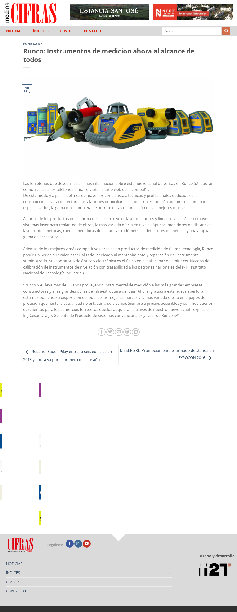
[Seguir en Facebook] (70, 544)
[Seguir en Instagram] (78, 544)
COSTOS (67, 31)
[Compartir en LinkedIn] (136, 332)
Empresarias (32, 44)
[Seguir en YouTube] (87, 544)
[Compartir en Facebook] (102, 332)
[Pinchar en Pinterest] (127, 332)
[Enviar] (226, 31)
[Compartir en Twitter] (110, 332)
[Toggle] (170, 573)
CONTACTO (93, 31)
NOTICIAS (14, 31)
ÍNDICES (41, 31)
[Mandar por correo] (119, 332)
